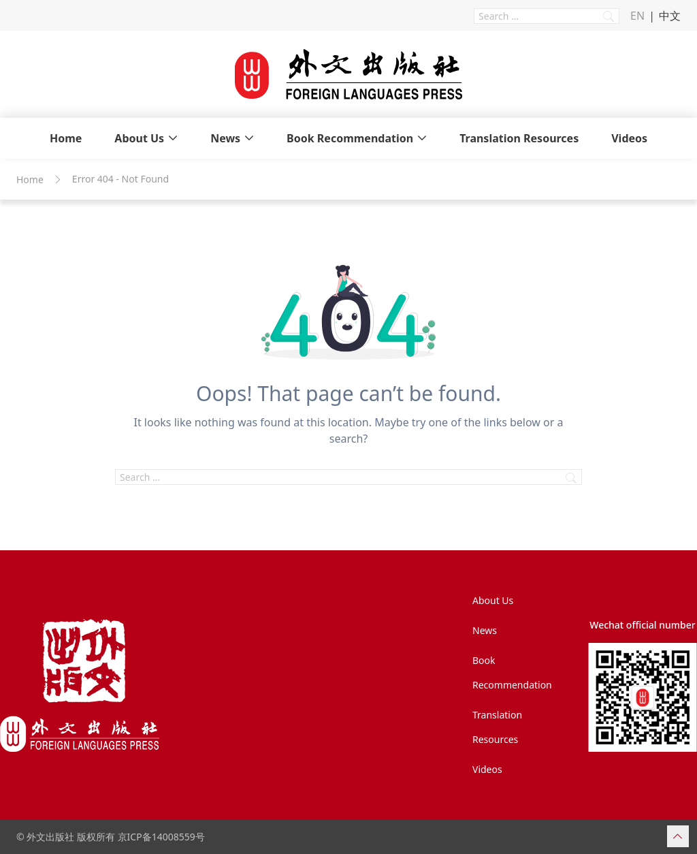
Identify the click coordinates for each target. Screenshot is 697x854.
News (225, 138)
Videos (629, 138)
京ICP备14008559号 (161, 836)
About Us (139, 138)
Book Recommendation (350, 138)
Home (66, 138)
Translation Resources (519, 138)
